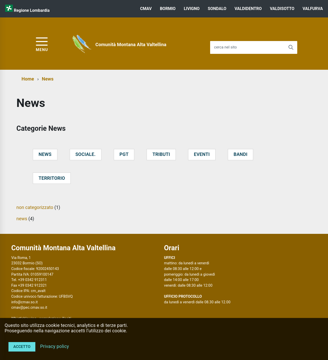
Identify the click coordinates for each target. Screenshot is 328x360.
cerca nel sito (225, 47)
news (45, 154)
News (48, 79)
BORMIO (168, 8)
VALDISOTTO (282, 8)
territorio (52, 178)
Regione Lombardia (32, 10)
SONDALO (217, 8)
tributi (161, 154)
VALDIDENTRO (248, 8)
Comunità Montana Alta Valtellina (130, 44)
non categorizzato (34, 207)
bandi (241, 154)
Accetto (21, 346)
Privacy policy (54, 346)
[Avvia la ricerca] (290, 47)
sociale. (85, 154)
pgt (123, 154)
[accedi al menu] (42, 43)
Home (28, 79)
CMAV (146, 8)
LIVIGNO (192, 8)
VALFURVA (313, 8)
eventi (202, 154)
